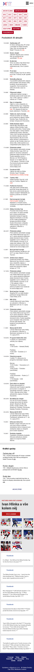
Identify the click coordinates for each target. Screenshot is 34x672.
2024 (15, 21)
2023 (9, 21)
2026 (25, 21)
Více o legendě (11, 514)
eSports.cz (13, 667)
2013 (9, 14)
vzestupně (7, 28)
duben (24, 25)
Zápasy (23, 657)
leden (5, 25)
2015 (20, 14)
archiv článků (8, 11)
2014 (15, 14)
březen (17, 25)
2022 (4, 21)
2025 (20, 21)
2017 (4, 18)
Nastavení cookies (20, 669)
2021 (25, 18)
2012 (4, 14)
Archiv (19, 660)
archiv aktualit (20, 11)
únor (11, 25)
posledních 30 (8, 32)
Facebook (10, 556)
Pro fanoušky (19, 659)
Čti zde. (20, 58)
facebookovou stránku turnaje (19, 175)
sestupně (16, 28)
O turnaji (10, 657)
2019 (15, 18)
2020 (20, 18)
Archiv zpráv (17, 489)
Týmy (17, 657)
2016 (25, 14)
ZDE (11, 196)
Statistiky (9, 659)
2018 (9, 18)
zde (23, 50)
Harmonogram (14, 201)
